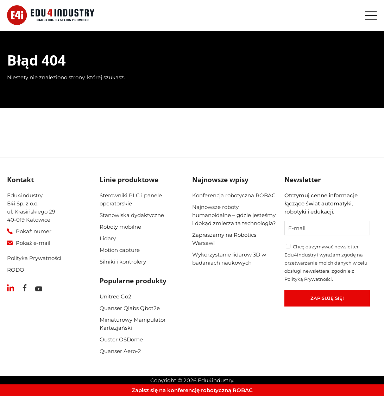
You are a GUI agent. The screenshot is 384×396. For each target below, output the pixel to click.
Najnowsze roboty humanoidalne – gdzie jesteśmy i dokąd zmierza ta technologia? (234, 215)
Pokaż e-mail (33, 243)
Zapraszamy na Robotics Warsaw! (224, 238)
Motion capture (120, 250)
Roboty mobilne (120, 226)
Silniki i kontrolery (123, 261)
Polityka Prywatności (34, 258)
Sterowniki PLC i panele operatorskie (131, 199)
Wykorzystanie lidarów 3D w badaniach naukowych (229, 258)
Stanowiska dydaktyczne (132, 215)
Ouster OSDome (121, 339)
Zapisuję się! (327, 298)
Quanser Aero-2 (120, 351)
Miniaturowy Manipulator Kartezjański (133, 323)
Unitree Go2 (115, 296)
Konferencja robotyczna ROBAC (234, 195)
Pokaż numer (33, 231)
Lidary (108, 238)
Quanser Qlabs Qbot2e (130, 308)
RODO (15, 269)
